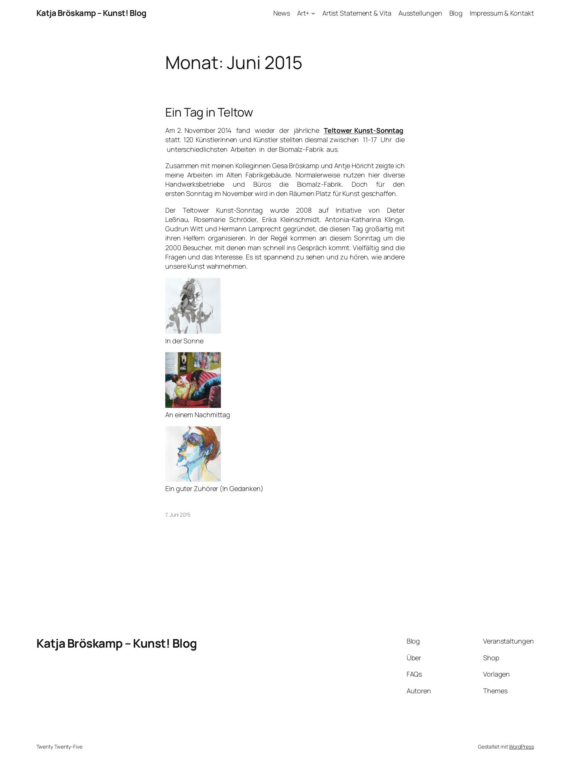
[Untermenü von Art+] (313, 13)
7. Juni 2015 (177, 514)
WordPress (521, 746)
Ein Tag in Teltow (209, 112)
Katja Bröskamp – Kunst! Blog (91, 13)
